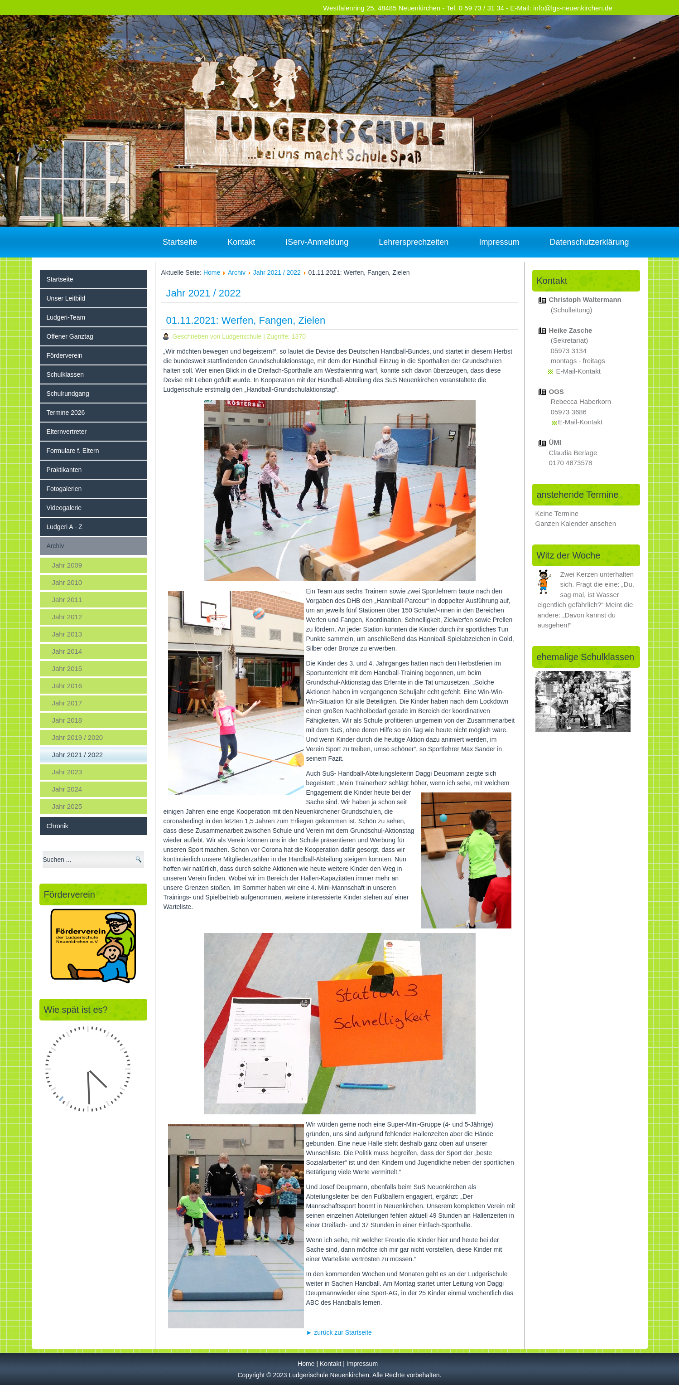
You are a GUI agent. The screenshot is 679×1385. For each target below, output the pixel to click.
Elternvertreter (67, 431)
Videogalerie (64, 507)
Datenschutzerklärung (589, 242)
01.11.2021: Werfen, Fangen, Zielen (246, 320)
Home (211, 272)
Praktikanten (64, 469)
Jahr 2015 (67, 668)
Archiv (55, 545)
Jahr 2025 (67, 806)
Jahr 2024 (67, 789)
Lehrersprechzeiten (413, 242)
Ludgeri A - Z (64, 526)
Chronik (57, 826)
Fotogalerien (64, 488)
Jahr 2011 (67, 599)
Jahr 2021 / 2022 (77, 754)
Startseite (180, 242)
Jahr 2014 (67, 651)
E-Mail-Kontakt (578, 371)
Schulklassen (65, 374)
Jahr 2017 (67, 703)
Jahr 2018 (67, 720)
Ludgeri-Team (66, 317)
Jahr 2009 (67, 565)
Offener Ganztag (70, 336)
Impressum (499, 242)
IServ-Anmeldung (316, 242)
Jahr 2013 (67, 634)
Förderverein (64, 355)
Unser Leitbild (66, 298)
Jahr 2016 (67, 686)
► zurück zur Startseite (339, 1332)
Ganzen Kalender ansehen (575, 523)
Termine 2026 (66, 412)
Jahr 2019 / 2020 (77, 737)
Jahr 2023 (67, 772)
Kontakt (241, 242)
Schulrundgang (68, 393)
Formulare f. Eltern (73, 450)
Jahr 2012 (67, 617)
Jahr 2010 (67, 582)
